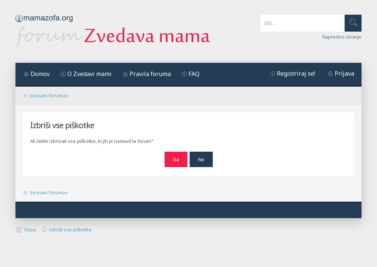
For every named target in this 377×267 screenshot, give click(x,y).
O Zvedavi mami (89, 74)
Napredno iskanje (342, 36)
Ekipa (30, 229)
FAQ (194, 74)
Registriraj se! (296, 73)
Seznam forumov (48, 95)
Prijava (344, 73)
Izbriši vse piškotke (70, 229)
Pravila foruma (150, 74)
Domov (40, 74)
